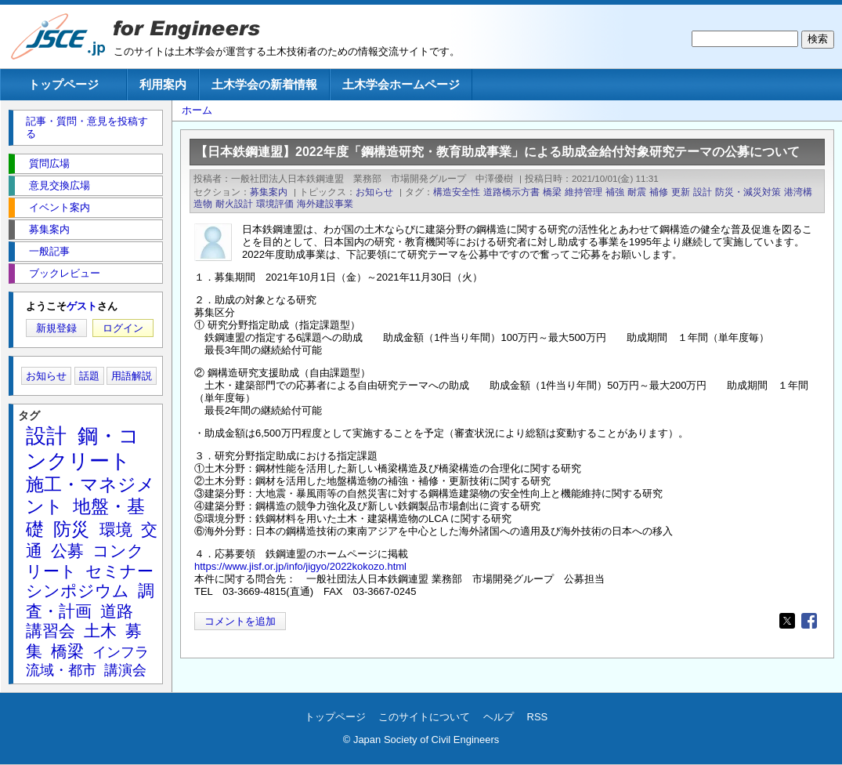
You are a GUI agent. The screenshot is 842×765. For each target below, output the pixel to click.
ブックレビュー (64, 273)
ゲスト (82, 306)
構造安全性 (456, 192)
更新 (680, 192)
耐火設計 (234, 203)
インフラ (120, 652)
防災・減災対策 (748, 192)
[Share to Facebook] (809, 621)
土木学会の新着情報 (264, 84)
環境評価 (275, 203)
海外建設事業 (325, 203)
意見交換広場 (59, 185)
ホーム (197, 110)
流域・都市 (61, 670)
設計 (702, 192)
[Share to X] (787, 621)
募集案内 (268, 192)
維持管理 (583, 192)
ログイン (123, 328)
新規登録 (56, 328)
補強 (614, 192)
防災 (71, 529)
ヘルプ (498, 717)
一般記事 (49, 251)
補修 (658, 192)
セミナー (119, 571)
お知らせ (374, 192)
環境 (115, 529)
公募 (67, 551)
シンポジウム (77, 591)
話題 (89, 376)
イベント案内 (59, 207)
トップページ (63, 84)
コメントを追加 (240, 621)
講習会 (50, 631)
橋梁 (552, 192)
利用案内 (162, 84)
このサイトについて (424, 717)
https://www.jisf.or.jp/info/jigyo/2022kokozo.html (300, 566)
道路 (116, 611)
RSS (537, 717)
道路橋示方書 (511, 192)
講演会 (125, 670)
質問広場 (49, 163)
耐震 (636, 192)
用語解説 (131, 376)
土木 (100, 631)
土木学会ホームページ (401, 84)
